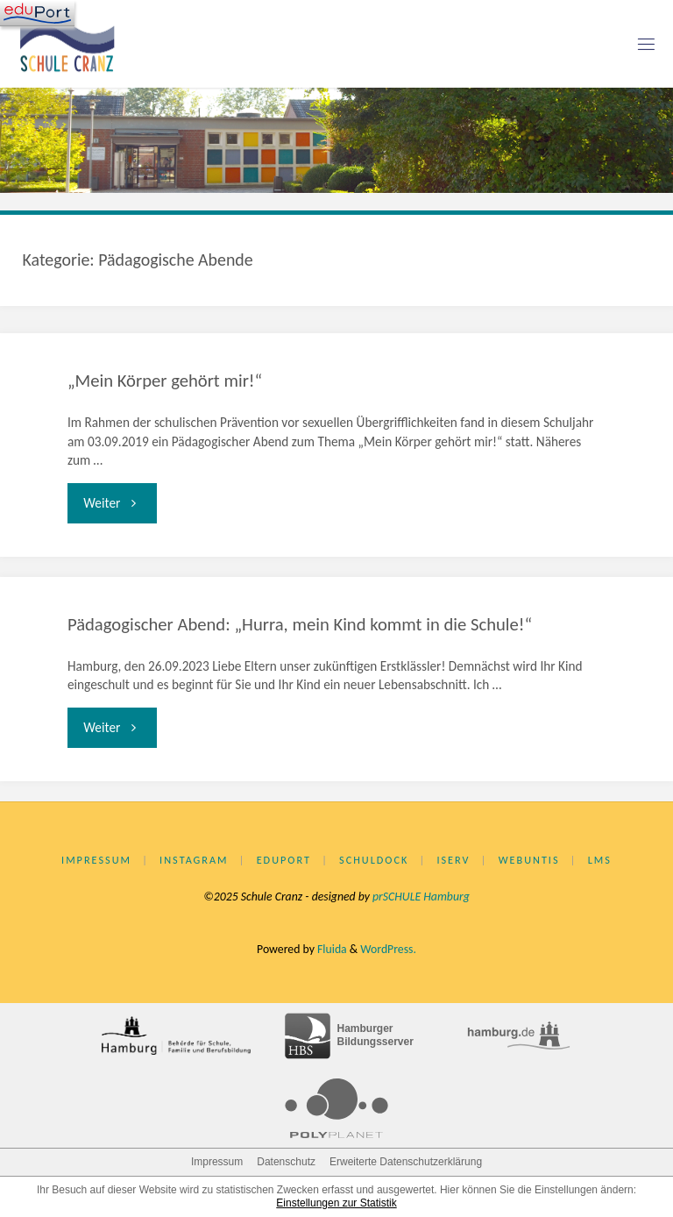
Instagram (193, 859)
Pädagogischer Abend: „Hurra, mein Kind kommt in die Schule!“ (299, 624)
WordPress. (388, 949)
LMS (600, 859)
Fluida (331, 949)
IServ (453, 859)
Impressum (96, 859)
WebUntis (529, 859)
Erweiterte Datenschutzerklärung (405, 1162)
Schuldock (373, 859)
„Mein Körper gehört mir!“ (164, 380)
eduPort (284, 859)
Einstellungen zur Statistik (336, 1203)
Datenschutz (286, 1162)
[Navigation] (37, 13)
